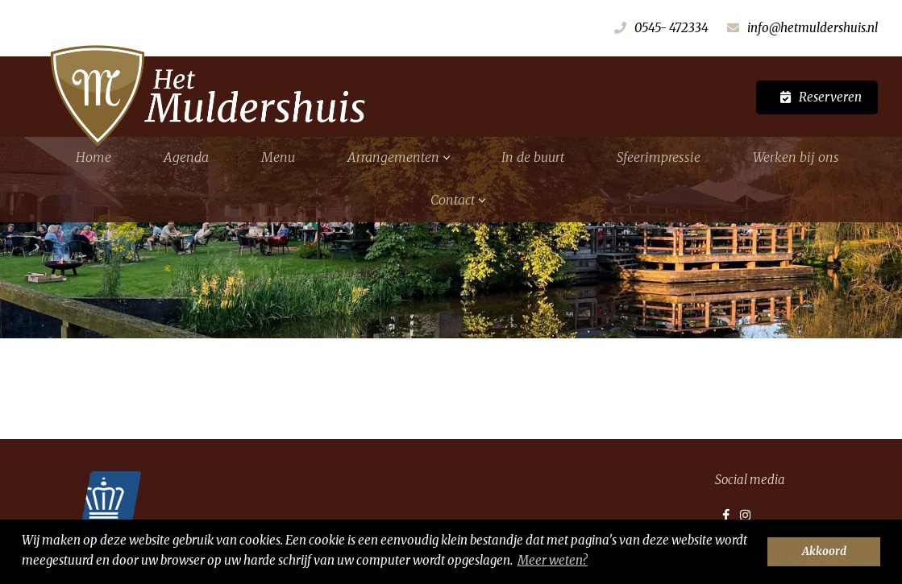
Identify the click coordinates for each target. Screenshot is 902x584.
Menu (278, 157)
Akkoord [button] (824, 551)
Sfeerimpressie (658, 157)
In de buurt (532, 157)
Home (93, 157)
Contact (457, 200)
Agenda (186, 157)
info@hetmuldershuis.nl (812, 27)
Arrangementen (398, 157)
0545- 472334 (671, 27)
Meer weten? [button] (553, 560)
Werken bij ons (796, 157)
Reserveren (830, 97)
